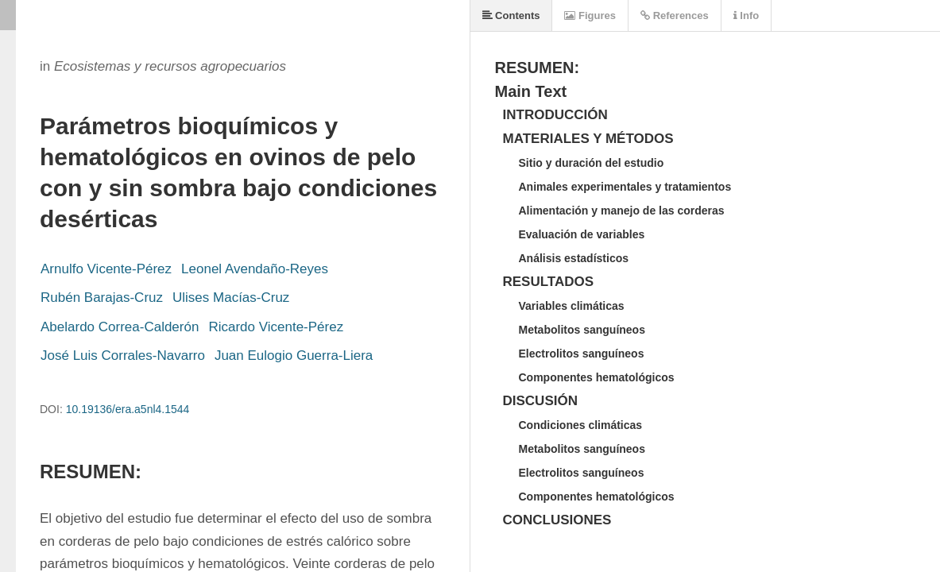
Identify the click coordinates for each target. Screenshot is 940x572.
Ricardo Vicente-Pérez (275, 326)
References (674, 15)
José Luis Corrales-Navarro (123, 355)
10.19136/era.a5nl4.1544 (128, 409)
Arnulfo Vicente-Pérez (106, 268)
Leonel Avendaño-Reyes (254, 268)
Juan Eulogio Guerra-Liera (294, 355)
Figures (590, 15)
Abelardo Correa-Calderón (120, 326)
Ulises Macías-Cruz (230, 297)
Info (746, 15)
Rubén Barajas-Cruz (102, 297)
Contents (511, 15)
